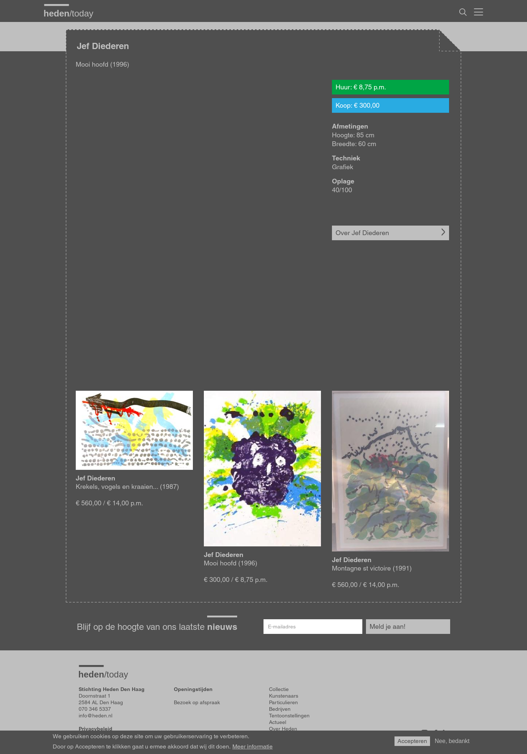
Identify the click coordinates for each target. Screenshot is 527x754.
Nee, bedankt (452, 741)
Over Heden (283, 729)
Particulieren (283, 702)
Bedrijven (280, 709)
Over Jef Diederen (362, 233)
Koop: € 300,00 (358, 105)
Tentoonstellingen (289, 715)
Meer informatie (252, 746)
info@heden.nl (95, 715)
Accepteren (412, 741)
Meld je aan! (387, 626)
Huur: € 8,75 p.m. (361, 87)
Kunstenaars (283, 696)
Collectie (279, 689)
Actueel (277, 722)
